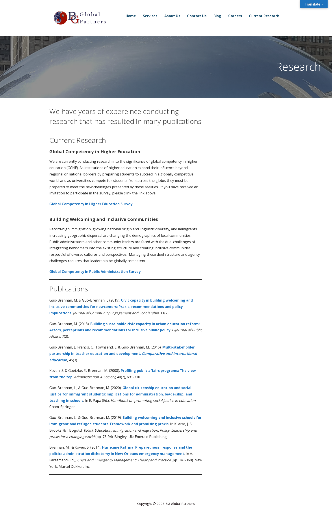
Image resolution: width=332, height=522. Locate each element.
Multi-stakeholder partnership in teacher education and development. (123, 353)
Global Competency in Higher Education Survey (90, 203)
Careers (235, 15)
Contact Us (196, 15)
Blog (217, 15)
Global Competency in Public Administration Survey (95, 271)
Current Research (264, 15)
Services (150, 15)
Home (131, 15)
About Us (172, 15)
